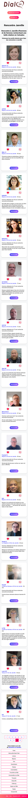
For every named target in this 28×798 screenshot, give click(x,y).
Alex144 (4, 368)
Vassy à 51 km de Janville (9, 672)
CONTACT (24, 796)
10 (17, 740)
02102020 (4, 282)
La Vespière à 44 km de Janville (10, 543)
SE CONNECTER (14, 17)
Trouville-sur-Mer (14, 772)
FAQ (7, 796)
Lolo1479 (4, 671)
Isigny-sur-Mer (14, 786)
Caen (14, 750)
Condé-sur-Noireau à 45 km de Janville (12, 586)
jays (3, 498)
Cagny (14, 789)
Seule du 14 (5, 65)
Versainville (14, 791)
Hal (3, 714)
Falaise (14, 767)
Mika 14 (4, 152)
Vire (14, 761)
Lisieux (14, 756)
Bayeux (14, 758)
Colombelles (14, 769)
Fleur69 (4, 585)
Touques (14, 778)
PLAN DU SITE (16, 796)
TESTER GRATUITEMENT (14, 12)
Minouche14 (5, 411)
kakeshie (4, 195)
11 (20, 740)
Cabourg (14, 783)
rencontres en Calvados (15, 747)
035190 (4, 325)
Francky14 (4, 455)
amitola (4, 109)
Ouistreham (14, 764)
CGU (10, 796)
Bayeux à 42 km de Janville (9, 67)
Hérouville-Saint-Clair (13, 753)
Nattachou (4, 238)
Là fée (3, 628)
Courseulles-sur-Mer (14, 775)
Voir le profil (14, 81)
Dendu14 (4, 541)
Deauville (14, 780)
